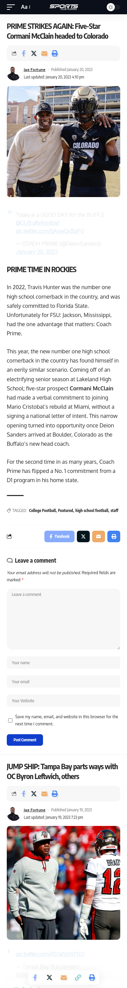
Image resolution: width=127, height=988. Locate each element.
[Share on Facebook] (23, 53)
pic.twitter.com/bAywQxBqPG (50, 231)
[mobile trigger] (12, 7)
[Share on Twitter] (34, 53)
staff (115, 510)
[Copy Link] (78, 977)
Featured (65, 510)
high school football (92, 510)
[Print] (55, 53)
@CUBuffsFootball (37, 222)
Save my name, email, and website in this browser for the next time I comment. (66, 720)
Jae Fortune (34, 69)
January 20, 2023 (37, 251)
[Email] (44, 53)
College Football (42, 510)
